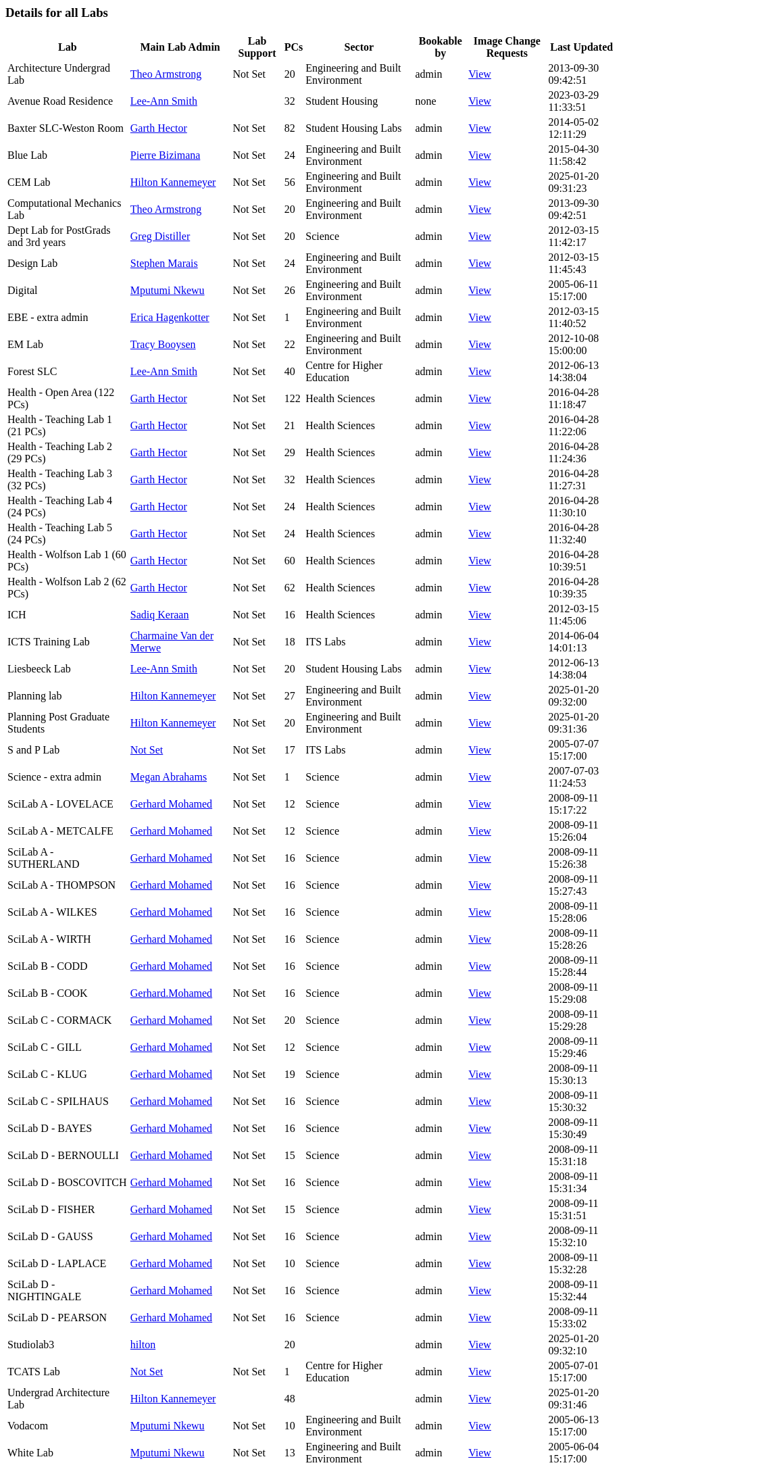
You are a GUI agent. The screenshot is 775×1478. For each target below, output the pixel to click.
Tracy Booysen (163, 344)
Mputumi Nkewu (167, 290)
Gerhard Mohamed (171, 804)
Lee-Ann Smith (163, 101)
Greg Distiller (160, 236)
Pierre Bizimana (165, 155)
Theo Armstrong (165, 74)
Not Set (146, 750)
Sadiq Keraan (159, 614)
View (479, 74)
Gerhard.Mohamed (171, 993)
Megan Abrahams (168, 777)
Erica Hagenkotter (169, 317)
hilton (142, 1344)
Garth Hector (158, 128)
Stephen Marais (164, 263)
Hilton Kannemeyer (173, 182)
